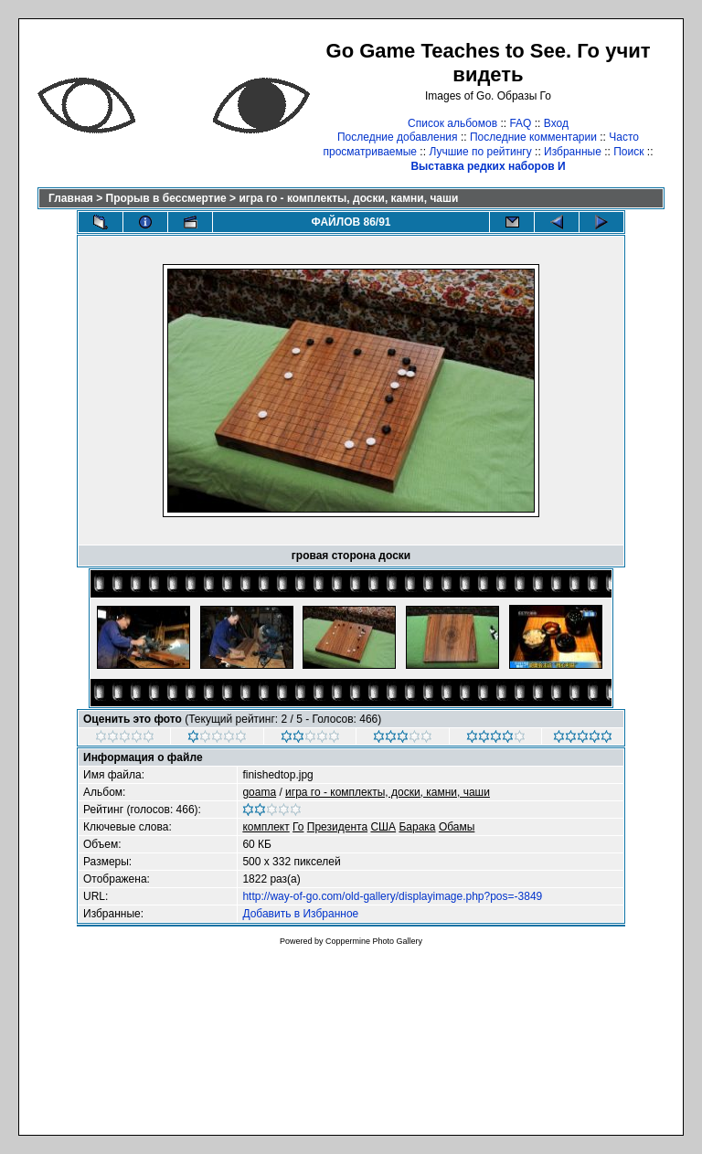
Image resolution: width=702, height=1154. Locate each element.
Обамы (456, 827)
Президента (337, 827)
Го (297, 827)
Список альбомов (452, 123)
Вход (556, 123)
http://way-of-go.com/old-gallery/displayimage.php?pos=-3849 (392, 896)
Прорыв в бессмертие (166, 198)
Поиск (628, 151)
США (383, 827)
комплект (265, 827)
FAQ (520, 123)
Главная (70, 198)
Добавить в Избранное (300, 913)
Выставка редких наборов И (487, 166)
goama (259, 792)
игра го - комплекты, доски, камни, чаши (348, 198)
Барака (417, 827)
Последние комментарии (533, 137)
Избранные (572, 151)
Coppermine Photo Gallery (373, 941)
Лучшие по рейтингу (480, 151)
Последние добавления (397, 137)
